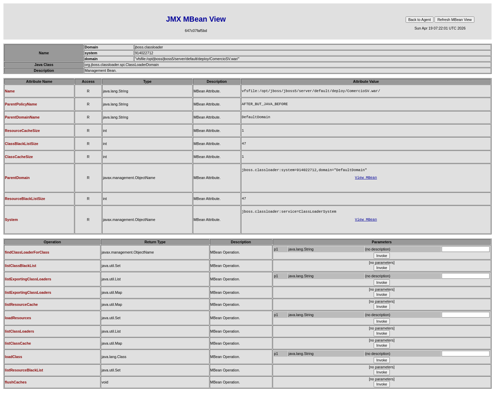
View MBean (366, 182)
